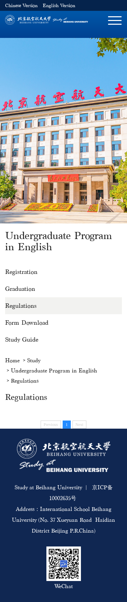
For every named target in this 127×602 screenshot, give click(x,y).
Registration (21, 271)
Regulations (21, 305)
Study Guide (21, 339)
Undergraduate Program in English (54, 370)
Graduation (20, 288)
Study (33, 360)
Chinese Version (21, 5)
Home (12, 360)
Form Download (26, 322)
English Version (59, 5)
